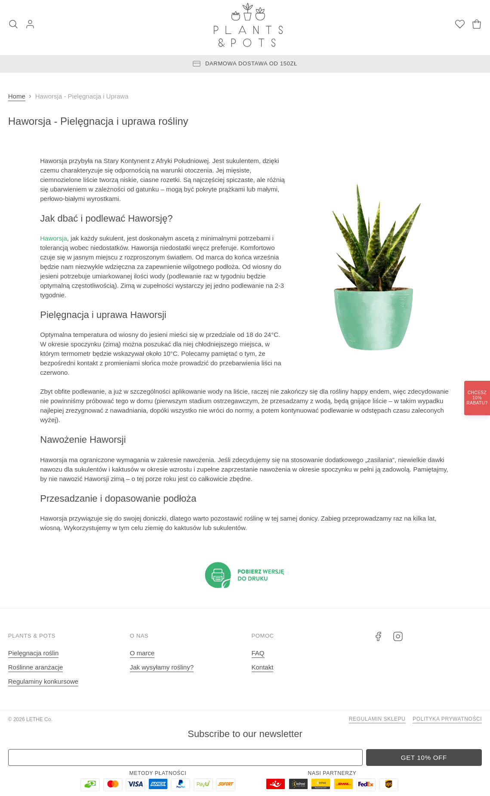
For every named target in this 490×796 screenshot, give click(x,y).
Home (16, 96)
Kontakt (263, 667)
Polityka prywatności (447, 719)
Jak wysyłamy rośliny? (162, 667)
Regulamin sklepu (377, 719)
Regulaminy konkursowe (43, 681)
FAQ (258, 653)
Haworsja (53, 238)
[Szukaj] (13, 25)
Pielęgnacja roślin (33, 653)
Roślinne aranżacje (35, 667)
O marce (142, 653)
